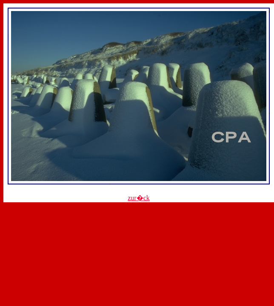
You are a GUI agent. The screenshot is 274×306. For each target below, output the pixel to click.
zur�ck (139, 197)
